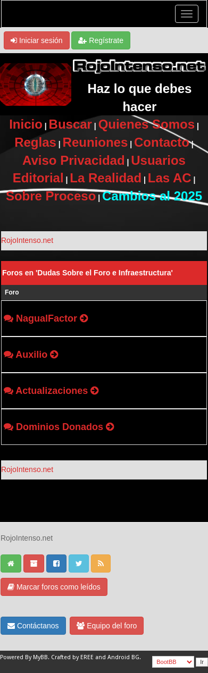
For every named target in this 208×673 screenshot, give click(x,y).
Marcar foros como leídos (54, 587)
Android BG (123, 657)
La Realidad (106, 178)
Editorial (38, 178)
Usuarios (158, 160)
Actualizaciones (51, 390)
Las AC (170, 178)
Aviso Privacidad (73, 160)
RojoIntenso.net (27, 240)
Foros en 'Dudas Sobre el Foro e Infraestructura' (87, 272)
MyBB (40, 657)
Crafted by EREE (72, 657)
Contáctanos (33, 625)
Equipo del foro (107, 625)
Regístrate (100, 40)
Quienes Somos (146, 124)
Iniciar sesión (37, 40)
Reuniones (95, 142)
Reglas (35, 142)
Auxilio (31, 354)
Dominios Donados (59, 427)
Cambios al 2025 (152, 196)
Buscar (70, 124)
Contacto (161, 142)
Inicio (26, 124)
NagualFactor (46, 318)
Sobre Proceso (51, 196)
